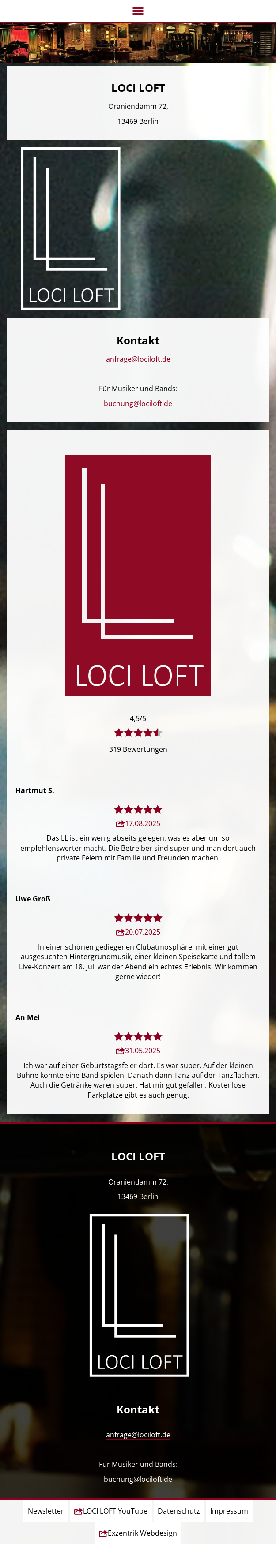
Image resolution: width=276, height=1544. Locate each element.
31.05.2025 (142, 1050)
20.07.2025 (142, 932)
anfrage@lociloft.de (138, 359)
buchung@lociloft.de (138, 403)
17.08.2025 (142, 823)
